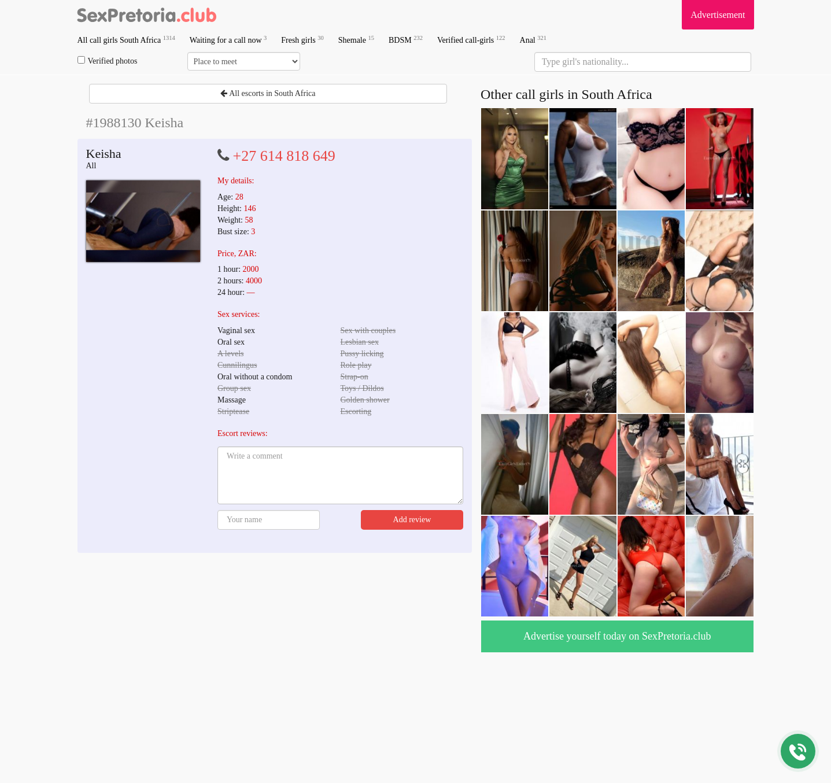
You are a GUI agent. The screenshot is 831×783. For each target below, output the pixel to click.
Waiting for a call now (228, 40)
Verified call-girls (471, 40)
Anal (533, 40)
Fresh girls (302, 40)
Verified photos (107, 60)
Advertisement (717, 15)
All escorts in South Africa (267, 93)
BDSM (406, 40)
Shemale (356, 40)
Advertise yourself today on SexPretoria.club (617, 636)
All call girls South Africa (126, 40)
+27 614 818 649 (284, 155)
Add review (412, 519)
